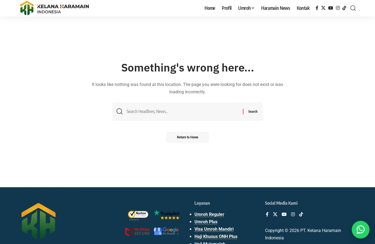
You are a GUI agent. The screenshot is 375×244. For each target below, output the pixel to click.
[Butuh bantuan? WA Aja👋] (361, 230)
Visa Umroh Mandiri (214, 229)
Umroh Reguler (209, 214)
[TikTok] (344, 8)
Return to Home (187, 137)
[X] (323, 8)
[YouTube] (331, 8)
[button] (353, 8)
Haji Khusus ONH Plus (215, 236)
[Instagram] (338, 8)
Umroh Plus (205, 221)
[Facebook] (317, 8)
